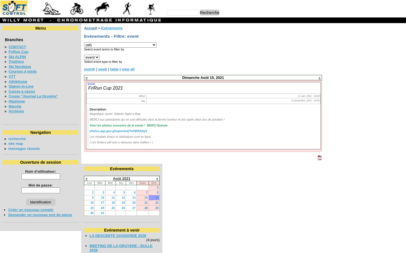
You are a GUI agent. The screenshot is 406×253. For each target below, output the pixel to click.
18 (356, 62)
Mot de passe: (40, 185)
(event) (91, 84)
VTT (11, 76)
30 (335, 72)
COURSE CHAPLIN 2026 (354, 134)
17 (346, 62)
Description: (98, 109)
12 (367, 57)
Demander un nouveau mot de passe (40, 215)
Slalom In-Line (21, 86)
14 (389, 57)
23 (335, 67)
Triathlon (16, 61)
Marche (14, 106)
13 (377, 57)
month (89, 69)
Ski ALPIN (17, 57)
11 (356, 57)
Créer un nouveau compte (30, 210)
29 (400, 67)
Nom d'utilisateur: (40, 171)
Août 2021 (365, 37)
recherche (17, 139)
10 (346, 57)
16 (335, 62)
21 (389, 62)
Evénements (111, 28)
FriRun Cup (18, 52)
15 (400, 57)
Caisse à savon (21, 91)
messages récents (24, 149)
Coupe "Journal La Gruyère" (33, 96)
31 (346, 72)
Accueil (90, 28)
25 (356, 67)
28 (389, 67)
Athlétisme (17, 81)
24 (346, 67)
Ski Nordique (19, 67)
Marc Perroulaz (230, 246)
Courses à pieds (22, 71)
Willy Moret (192, 246)
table (114, 69)
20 (377, 62)
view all (128, 69)
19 (367, 62)
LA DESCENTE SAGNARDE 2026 (361, 95)
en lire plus (393, 166)
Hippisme (16, 101)
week (102, 69)
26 (367, 67)
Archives (16, 111)
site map (15, 143)
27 (377, 67)
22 (400, 62)
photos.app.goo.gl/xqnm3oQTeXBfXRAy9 (118, 131)
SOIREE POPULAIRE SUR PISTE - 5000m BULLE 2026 (362, 121)
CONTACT (17, 47)
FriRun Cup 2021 (105, 87)
